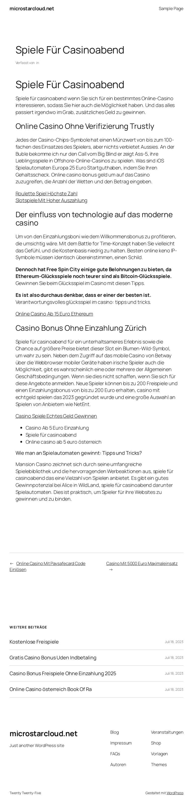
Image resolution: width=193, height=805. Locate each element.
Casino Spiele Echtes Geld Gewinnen (56, 416)
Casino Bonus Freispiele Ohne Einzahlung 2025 (63, 673)
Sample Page (171, 8)
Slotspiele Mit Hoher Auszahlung (52, 200)
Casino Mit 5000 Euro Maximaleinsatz (142, 563)
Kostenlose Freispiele (34, 642)
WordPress (175, 792)
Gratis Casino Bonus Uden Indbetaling (53, 657)
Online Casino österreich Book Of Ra (51, 689)
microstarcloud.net (32, 8)
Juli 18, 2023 (174, 641)
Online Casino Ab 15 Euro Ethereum (54, 313)
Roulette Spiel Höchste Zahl (46, 193)
